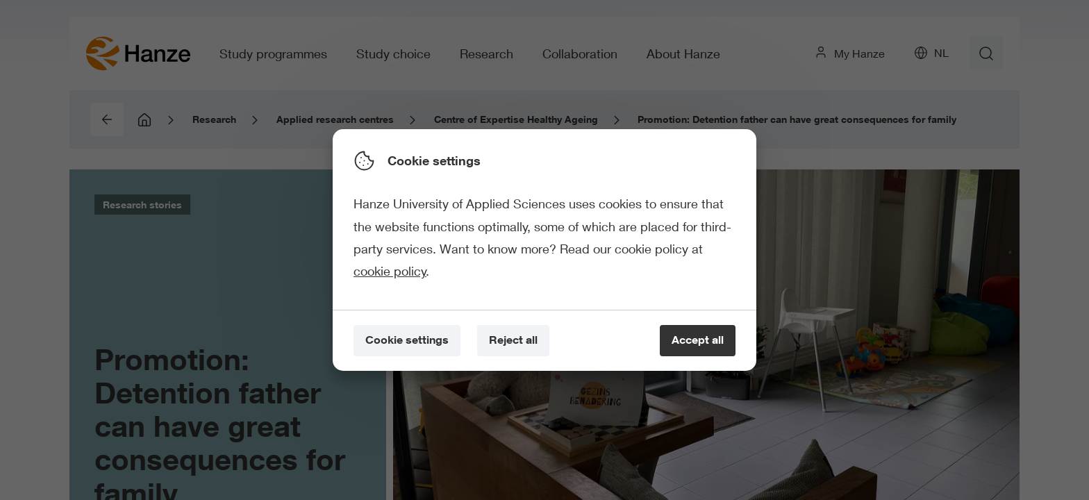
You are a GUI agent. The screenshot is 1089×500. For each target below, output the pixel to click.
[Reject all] (513, 340)
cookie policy (390, 270)
